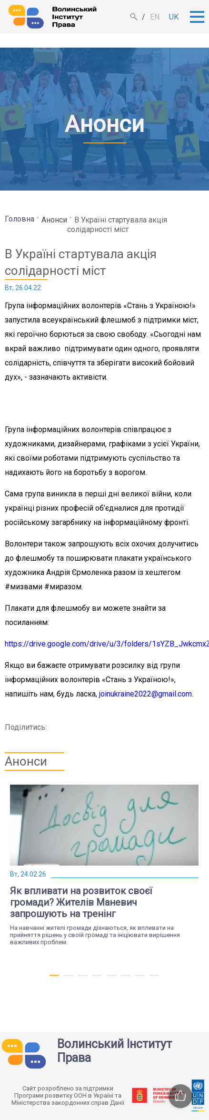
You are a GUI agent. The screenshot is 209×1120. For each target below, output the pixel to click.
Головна (19, 218)
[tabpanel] (104, 865)
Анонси (54, 219)
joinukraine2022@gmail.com (145, 693)
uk (174, 16)
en (154, 16)
